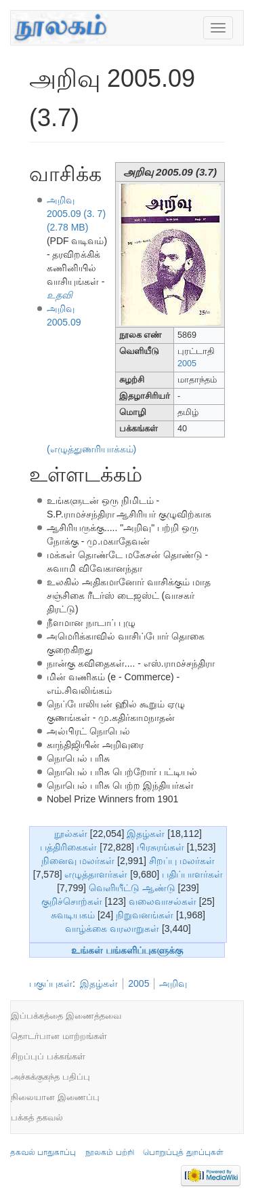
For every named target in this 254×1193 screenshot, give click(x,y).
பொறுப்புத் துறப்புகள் (183, 1152)
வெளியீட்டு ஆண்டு (132, 887)
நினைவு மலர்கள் (77, 860)
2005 (186, 363)
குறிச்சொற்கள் (71, 901)
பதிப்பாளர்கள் (192, 874)
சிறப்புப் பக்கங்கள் (48, 1056)
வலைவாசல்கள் (162, 901)
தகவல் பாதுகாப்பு (43, 1152)
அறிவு (173, 983)
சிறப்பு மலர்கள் (182, 860)
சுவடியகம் (73, 915)
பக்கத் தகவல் (37, 1117)
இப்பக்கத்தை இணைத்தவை (66, 1016)
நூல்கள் (70, 833)
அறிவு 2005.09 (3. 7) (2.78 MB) (76, 214)
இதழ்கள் (146, 833)
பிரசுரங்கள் (160, 847)
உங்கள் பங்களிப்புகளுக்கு (127, 950)
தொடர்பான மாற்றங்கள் (59, 1036)
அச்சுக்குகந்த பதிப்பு (50, 1077)
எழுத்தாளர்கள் (95, 874)
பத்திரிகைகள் (68, 847)
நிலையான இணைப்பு (55, 1097)
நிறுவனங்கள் (144, 915)
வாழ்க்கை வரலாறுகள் (112, 928)
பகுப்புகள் (50, 983)
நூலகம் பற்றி (109, 1152)
